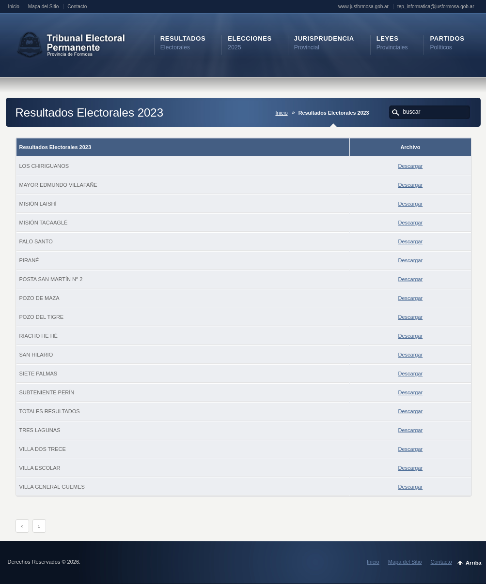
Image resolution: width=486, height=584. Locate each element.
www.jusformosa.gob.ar (363, 6)
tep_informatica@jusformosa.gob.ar (435, 6)
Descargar (410, 166)
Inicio (13, 6)
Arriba (473, 563)
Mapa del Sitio (43, 6)
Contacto (77, 6)
